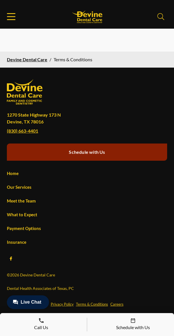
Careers (117, 304)
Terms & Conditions (92, 304)
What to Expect (22, 214)
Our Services (19, 187)
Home (13, 173)
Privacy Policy (62, 304)
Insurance (16, 242)
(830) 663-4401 (22, 130)
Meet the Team (21, 200)
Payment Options (24, 228)
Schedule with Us (87, 152)
